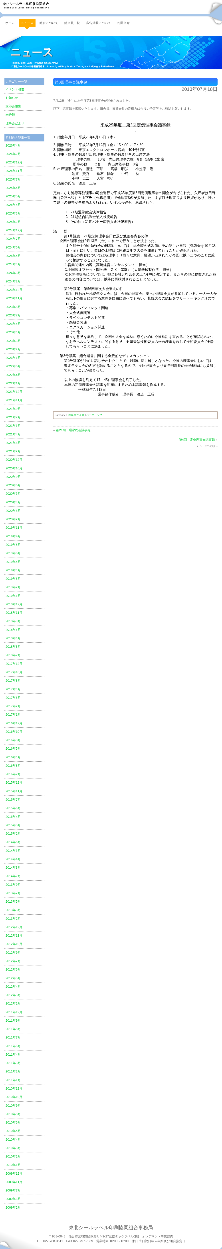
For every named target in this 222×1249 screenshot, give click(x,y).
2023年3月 (13, 341)
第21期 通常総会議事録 (73, 430)
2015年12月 (14, 782)
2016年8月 (13, 740)
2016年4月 (13, 757)
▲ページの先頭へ (207, 446)
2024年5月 (13, 256)
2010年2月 (13, 1156)
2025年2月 (13, 222)
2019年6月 (13, 553)
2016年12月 (14, 723)
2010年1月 (13, 1165)
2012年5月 (13, 978)
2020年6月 (13, 485)
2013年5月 (13, 901)
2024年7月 (13, 238)
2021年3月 (13, 443)
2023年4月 (13, 332)
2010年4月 (13, 1139)
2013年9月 (13, 884)
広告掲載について (98, 23)
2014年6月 (13, 842)
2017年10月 (14, 672)
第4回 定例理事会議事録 (197, 439)
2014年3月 (13, 867)
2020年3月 (13, 510)
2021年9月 (13, 409)
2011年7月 (13, 1037)
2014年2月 (13, 876)
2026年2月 (13, 154)
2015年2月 (13, 833)
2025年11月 (14, 171)
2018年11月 (14, 612)
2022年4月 (13, 375)
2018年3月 (13, 646)
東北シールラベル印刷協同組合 (26, 5)
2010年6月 (13, 1122)
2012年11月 (14, 935)
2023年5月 (13, 324)
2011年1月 (13, 1080)
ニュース (111, 52)
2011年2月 (13, 1071)
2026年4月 (13, 145)
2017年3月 (13, 697)
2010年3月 (13, 1148)
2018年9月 (13, 621)
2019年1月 (13, 596)
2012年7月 (13, 961)
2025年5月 (13, 196)
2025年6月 (13, 188)
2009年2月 (13, 1207)
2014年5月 (13, 850)
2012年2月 (13, 1003)
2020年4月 (13, 502)
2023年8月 (13, 307)
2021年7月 (13, 417)
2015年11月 (14, 791)
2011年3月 (13, 1063)
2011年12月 (14, 1012)
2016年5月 (13, 748)
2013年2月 (13, 918)
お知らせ (12, 97)
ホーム (10, 23)
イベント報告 (15, 89)
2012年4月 (13, 986)
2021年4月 (13, 434)
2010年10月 (14, 1097)
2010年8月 (13, 1114)
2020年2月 (13, 519)
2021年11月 (14, 400)
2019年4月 (13, 570)
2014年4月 (13, 859)
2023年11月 (14, 298)
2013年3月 (13, 910)
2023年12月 (14, 290)
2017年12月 (14, 663)
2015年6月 (13, 808)
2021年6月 (13, 425)
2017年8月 (13, 680)
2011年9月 (13, 1020)
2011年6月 (13, 1046)
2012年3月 (13, 995)
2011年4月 (13, 1054)
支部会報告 (13, 106)
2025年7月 (13, 179)
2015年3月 (13, 825)
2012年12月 (14, 927)
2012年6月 (13, 969)
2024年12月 (14, 230)
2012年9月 (13, 952)
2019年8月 (13, 544)
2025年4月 (13, 205)
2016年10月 (14, 731)
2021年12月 (14, 391)
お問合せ (123, 23)
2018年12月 (14, 604)
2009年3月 (13, 1199)
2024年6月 (13, 247)
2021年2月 (13, 451)
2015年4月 (13, 816)
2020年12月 (14, 459)
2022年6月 (13, 366)
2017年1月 (13, 714)
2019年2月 (13, 587)
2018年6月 (13, 629)
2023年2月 (13, 349)
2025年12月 (14, 162)
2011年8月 (13, 1029)
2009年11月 (14, 1182)
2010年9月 (13, 1105)
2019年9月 (13, 536)
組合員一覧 (72, 23)
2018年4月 (13, 638)
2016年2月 (13, 774)
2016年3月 (13, 765)
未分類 (10, 114)
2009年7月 (13, 1190)
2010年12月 (14, 1088)
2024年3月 (13, 273)
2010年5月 (13, 1131)
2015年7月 (13, 799)
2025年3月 (13, 213)
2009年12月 (14, 1173)
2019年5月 (13, 562)
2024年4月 (13, 264)
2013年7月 (13, 893)
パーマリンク (94, 415)
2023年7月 (13, 315)
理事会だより (76, 415)
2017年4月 (13, 689)
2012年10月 (14, 944)
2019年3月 (13, 578)
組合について (49, 23)
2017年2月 (13, 706)
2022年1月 (13, 383)
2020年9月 (13, 477)
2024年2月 (13, 281)
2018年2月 (13, 655)
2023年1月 (13, 357)
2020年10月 (14, 468)
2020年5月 (13, 493)
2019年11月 (14, 527)
